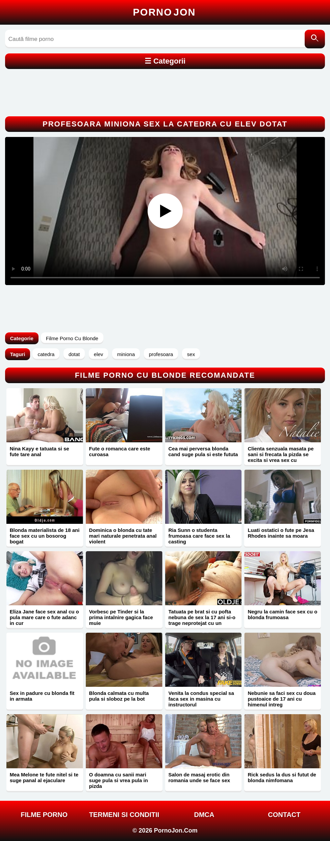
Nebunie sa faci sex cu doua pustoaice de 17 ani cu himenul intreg (281, 698)
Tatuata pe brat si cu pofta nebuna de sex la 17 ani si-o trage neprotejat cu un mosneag (202, 620)
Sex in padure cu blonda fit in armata (42, 696)
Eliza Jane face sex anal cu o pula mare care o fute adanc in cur (44, 617)
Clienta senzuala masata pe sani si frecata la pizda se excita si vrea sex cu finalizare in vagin (280, 457)
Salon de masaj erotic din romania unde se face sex (199, 777)
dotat (74, 354)
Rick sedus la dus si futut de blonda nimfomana (282, 777)
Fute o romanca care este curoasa (119, 451)
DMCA (204, 814)
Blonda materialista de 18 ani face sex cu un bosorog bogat (45, 535)
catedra (45, 354)
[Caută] (315, 39)
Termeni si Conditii (124, 814)
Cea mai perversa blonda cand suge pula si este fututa (203, 451)
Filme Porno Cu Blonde (72, 338)
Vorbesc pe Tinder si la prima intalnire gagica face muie (121, 617)
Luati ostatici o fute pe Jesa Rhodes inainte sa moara (281, 533)
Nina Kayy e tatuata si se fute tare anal (39, 451)
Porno (164, 12)
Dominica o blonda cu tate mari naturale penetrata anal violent (123, 535)
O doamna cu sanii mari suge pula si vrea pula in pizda (118, 780)
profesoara (161, 354)
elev (98, 354)
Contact (284, 814)
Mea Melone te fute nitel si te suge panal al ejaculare (44, 777)
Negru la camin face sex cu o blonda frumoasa (282, 614)
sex (191, 354)
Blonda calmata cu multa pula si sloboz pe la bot (119, 696)
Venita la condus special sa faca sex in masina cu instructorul (201, 698)
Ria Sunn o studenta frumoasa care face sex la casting (199, 535)
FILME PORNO (44, 814)
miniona (126, 354)
